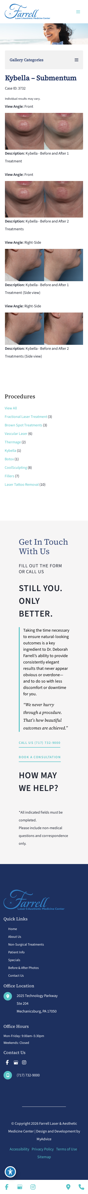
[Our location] (81, 1187)
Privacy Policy (43, 1149)
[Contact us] (68, 1187)
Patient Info (16, 952)
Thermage (13, 442)
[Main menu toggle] (78, 11)
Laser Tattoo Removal (22, 484)
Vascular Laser (16, 433)
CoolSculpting (16, 467)
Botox (9, 459)
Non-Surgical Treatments (26, 944)
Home (12, 928)
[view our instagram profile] (24, 1062)
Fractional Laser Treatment (26, 416)
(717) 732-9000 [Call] (28, 1075)
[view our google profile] (15, 1062)
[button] (39, 743)
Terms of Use (66, 1149)
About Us (14, 936)
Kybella (10, 450)
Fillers (9, 476)
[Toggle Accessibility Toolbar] (10, 1172)
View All (11, 408)
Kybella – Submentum (41, 78)
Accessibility (19, 1149)
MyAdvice (44, 1139)
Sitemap (44, 1157)
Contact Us (16, 975)
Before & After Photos (23, 967)
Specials (14, 960)
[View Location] (31, 1003)
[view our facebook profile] (7, 1062)
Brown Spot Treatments (23, 425)
